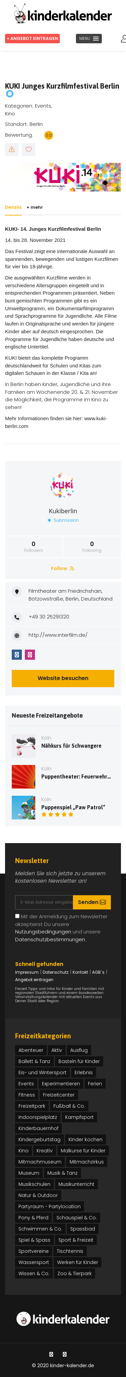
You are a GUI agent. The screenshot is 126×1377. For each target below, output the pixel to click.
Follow (62, 568)
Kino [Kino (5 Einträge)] (23, 1150)
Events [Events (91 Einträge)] (26, 1083)
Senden (92, 902)
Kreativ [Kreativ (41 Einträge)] (45, 1150)
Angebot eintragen (34, 980)
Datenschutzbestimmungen (50, 939)
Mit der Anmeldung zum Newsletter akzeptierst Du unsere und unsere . (61, 928)
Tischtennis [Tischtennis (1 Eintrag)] (70, 1251)
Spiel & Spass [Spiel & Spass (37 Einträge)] (34, 1240)
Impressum (27, 972)
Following (92, 546)
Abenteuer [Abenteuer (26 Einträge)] (30, 1050)
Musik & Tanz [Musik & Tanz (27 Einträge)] (62, 1173)
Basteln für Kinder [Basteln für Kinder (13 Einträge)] (79, 1061)
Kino (10, 113)
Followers (34, 546)
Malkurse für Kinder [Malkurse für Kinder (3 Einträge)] (83, 1150)
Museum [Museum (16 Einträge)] (28, 1173)
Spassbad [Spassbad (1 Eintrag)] (82, 1228)
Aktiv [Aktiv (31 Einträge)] (56, 1050)
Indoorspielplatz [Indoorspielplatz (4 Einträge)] (37, 1117)
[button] (84, 38)
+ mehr (36, 207)
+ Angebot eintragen (33, 38)
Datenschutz (56, 972)
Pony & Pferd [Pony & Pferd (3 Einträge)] (33, 1217)
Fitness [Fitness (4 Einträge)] (26, 1094)
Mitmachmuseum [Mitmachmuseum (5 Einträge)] (39, 1161)
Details (13, 207)
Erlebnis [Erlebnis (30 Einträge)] (84, 1072)
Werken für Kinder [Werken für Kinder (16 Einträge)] (77, 1262)
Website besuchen (63, 678)
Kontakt (80, 972)
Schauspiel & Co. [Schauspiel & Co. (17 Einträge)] (76, 1217)
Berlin (36, 124)
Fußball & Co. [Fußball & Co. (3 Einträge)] (69, 1106)
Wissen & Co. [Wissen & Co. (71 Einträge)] (33, 1273)
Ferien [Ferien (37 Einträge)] (95, 1083)
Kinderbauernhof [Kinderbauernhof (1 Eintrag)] (38, 1128)
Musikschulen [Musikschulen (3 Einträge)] (34, 1184)
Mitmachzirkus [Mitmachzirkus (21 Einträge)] (87, 1161)
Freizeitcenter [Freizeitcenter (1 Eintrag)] (59, 1094)
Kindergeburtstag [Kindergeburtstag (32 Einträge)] (39, 1139)
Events (43, 105)
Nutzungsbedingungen (43, 931)
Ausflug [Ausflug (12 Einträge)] (79, 1050)
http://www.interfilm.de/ (58, 634)
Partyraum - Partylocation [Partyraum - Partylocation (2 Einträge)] (49, 1206)
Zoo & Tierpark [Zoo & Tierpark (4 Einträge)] (74, 1273)
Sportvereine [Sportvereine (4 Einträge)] (33, 1251)
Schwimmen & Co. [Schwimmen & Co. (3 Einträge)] (40, 1228)
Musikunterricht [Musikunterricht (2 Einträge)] (76, 1184)
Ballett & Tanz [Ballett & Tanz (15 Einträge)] (34, 1061)
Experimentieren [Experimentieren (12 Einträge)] (61, 1083)
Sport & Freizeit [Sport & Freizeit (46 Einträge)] (75, 1240)
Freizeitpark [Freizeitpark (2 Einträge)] (31, 1106)
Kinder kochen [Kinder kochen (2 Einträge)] (85, 1139)
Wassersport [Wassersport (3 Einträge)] (33, 1262)
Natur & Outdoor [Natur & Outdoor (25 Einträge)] (38, 1195)
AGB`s (98, 972)
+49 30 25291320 (49, 616)
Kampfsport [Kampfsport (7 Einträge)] (79, 1117)
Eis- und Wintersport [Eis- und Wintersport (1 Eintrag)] (42, 1072)
